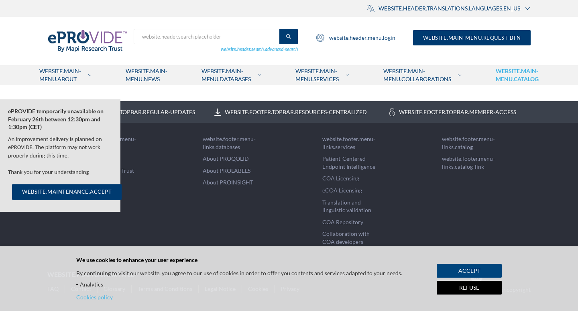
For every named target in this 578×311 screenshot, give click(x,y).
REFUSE (469, 287)
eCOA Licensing (342, 190)
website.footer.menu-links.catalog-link (468, 162)
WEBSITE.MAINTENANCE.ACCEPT (67, 192)
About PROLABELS (226, 170)
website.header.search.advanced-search (259, 49)
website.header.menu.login (355, 38)
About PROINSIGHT (228, 182)
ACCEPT (469, 270)
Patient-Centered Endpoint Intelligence (348, 162)
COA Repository (342, 222)
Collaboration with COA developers (346, 237)
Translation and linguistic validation (346, 206)
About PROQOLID (226, 158)
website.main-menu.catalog (517, 75)
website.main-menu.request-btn (472, 38)
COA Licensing (340, 178)
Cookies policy (94, 297)
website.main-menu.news (146, 75)
